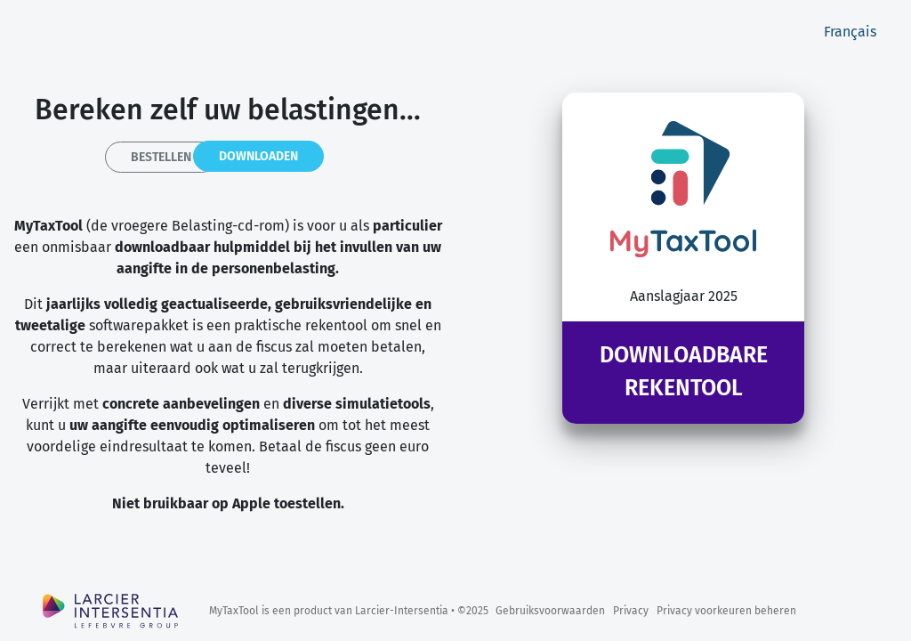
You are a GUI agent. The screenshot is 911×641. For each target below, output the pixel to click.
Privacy (631, 610)
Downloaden (258, 156)
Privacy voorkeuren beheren (726, 610)
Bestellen (161, 157)
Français (850, 31)
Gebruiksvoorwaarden (550, 610)
